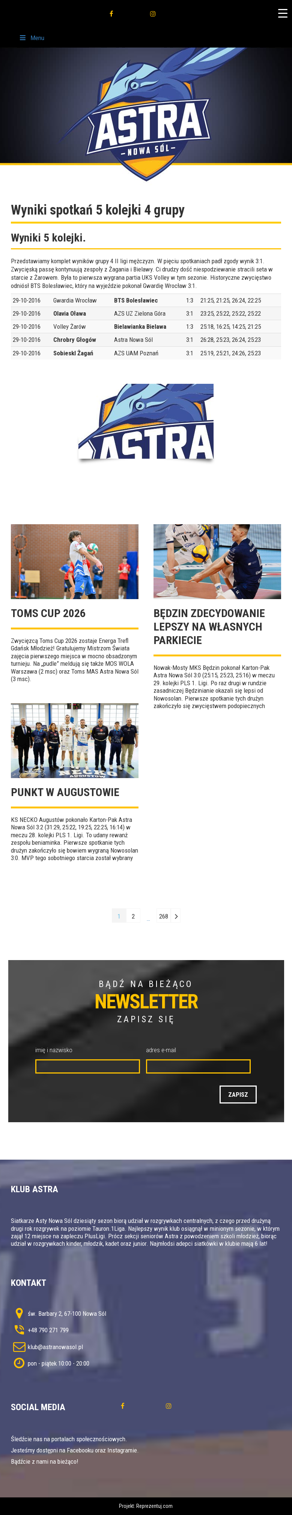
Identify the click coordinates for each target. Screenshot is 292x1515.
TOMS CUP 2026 (48, 613)
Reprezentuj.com (154, 1506)
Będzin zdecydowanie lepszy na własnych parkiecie (209, 627)
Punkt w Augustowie (65, 792)
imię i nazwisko (53, 1050)
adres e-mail (161, 1050)
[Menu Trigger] (282, 13)
